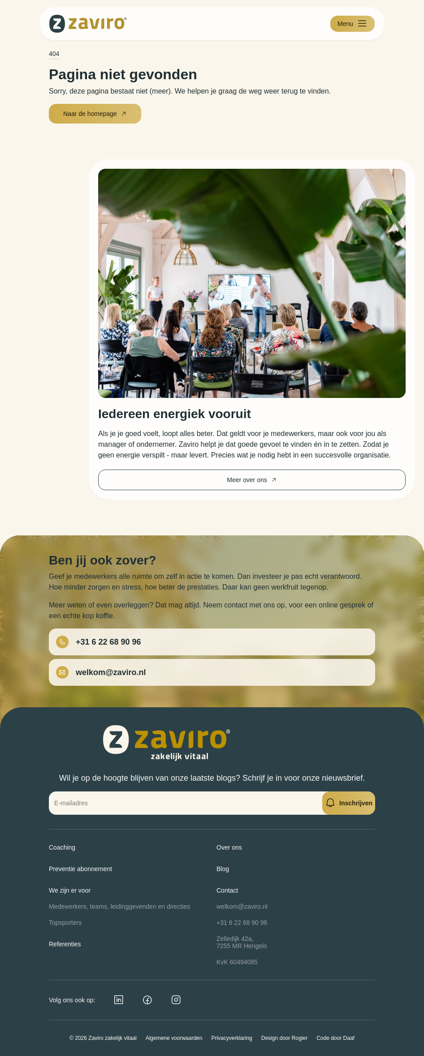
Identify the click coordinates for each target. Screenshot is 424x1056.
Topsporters (65, 922)
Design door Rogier (284, 1038)
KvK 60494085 (237, 962)
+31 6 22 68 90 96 (241, 922)
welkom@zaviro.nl (242, 906)
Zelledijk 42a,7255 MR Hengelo (241, 942)
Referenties (65, 944)
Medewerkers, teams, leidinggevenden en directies (119, 906)
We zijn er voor (70, 890)
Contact (227, 890)
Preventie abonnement (80, 868)
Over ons (229, 847)
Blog (222, 868)
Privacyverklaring (231, 1038)
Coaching (62, 847)
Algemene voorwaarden (174, 1038)
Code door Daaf (335, 1038)
